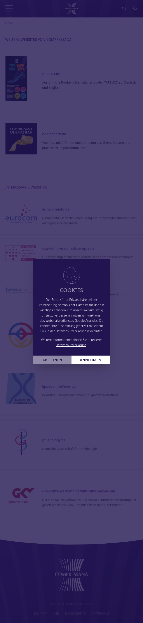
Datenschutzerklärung (71, 345)
